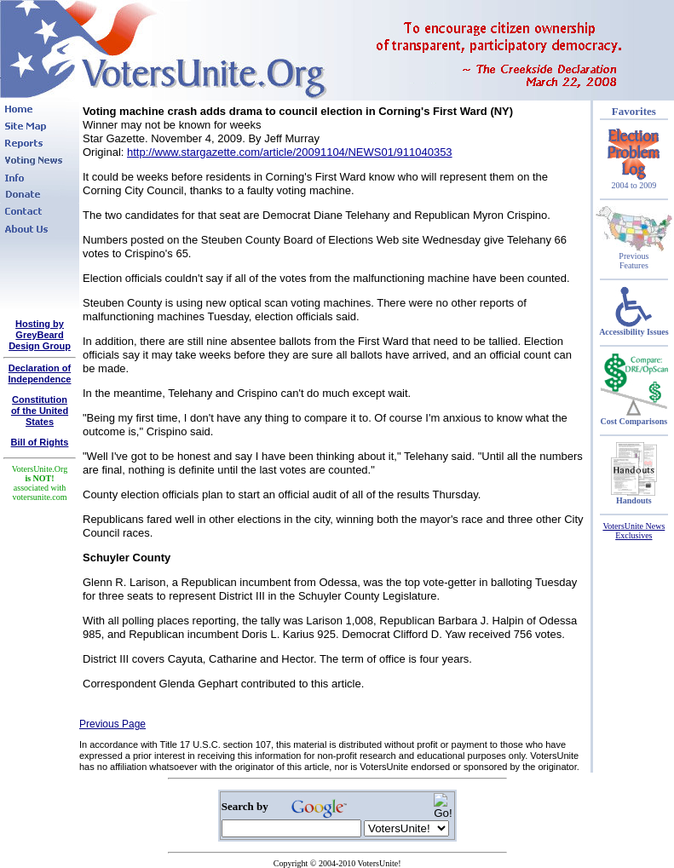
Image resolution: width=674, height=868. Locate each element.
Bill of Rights (40, 442)
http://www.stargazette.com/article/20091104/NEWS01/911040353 (289, 152)
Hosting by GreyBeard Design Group (40, 335)
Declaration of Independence (40, 373)
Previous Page (112, 724)
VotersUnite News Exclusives (633, 530)
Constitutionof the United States (39, 410)
